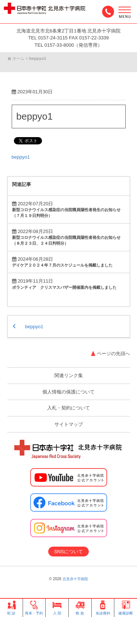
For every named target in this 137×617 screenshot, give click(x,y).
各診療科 (103, 608)
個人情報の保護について (68, 392)
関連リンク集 (68, 375)
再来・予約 (34, 608)
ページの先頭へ (113, 353)
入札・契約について (68, 408)
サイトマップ (68, 424)
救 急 (80, 608)
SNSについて (68, 551)
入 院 (57, 608)
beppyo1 (34, 116)
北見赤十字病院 (75, 579)
